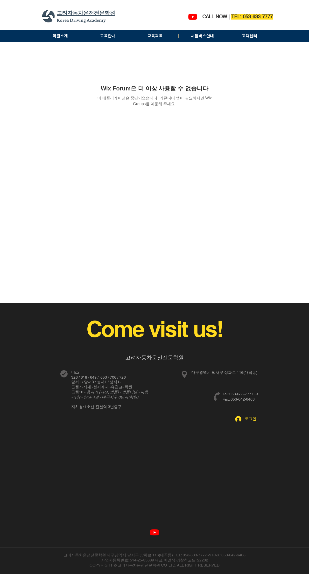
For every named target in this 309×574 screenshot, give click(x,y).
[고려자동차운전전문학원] (193, 17)
